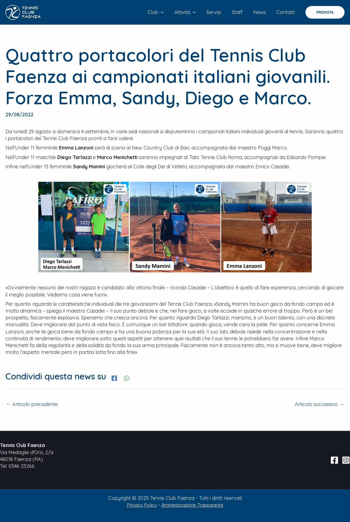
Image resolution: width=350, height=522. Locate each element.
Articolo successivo (319, 404)
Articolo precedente (32, 404)
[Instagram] (346, 460)
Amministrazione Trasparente (193, 505)
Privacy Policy (139, 505)
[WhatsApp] (126, 377)
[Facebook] (114, 377)
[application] (166, 12)
